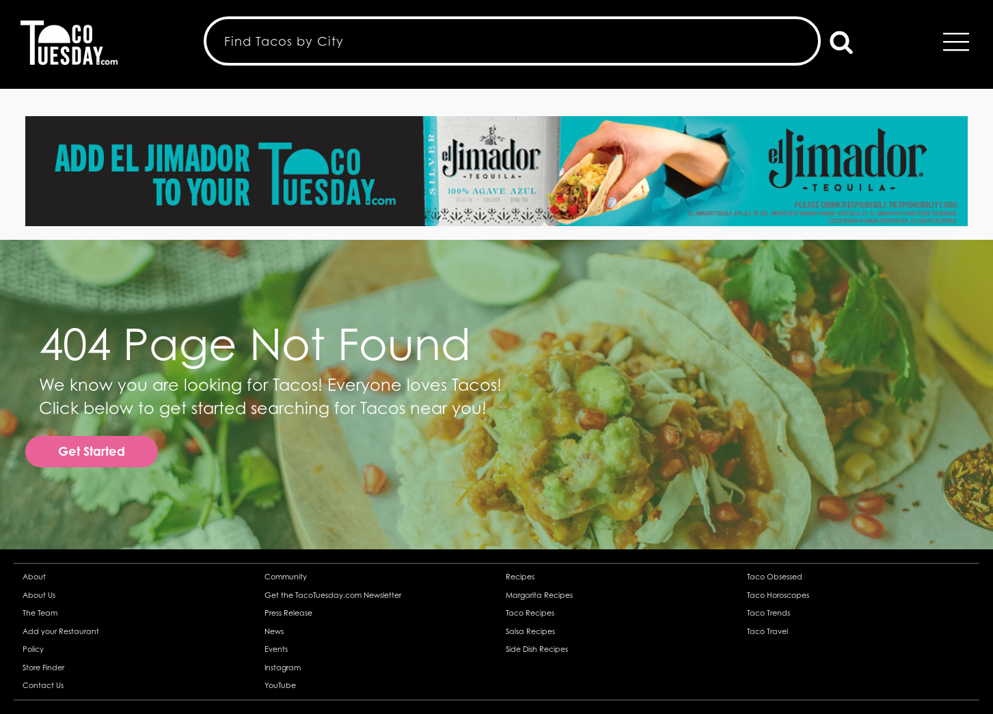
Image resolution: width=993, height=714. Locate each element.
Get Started (91, 450)
